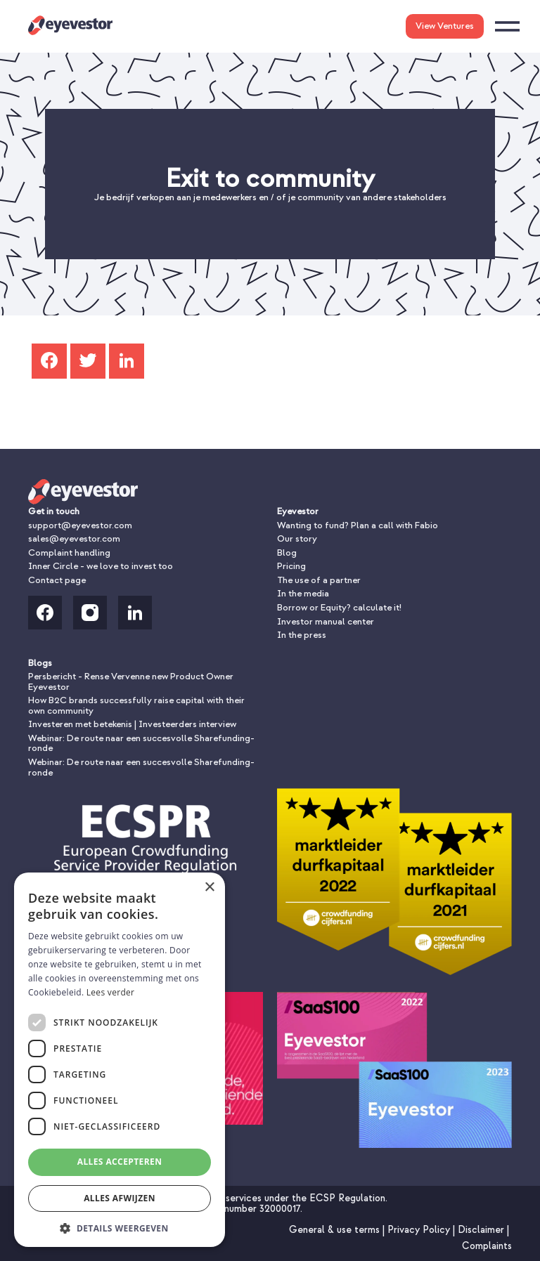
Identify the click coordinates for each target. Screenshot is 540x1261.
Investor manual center (325, 621)
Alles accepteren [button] (119, 1162)
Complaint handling (69, 552)
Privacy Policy (420, 1230)
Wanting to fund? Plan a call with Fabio (357, 525)
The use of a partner (319, 580)
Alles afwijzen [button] (119, 1198)
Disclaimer (482, 1230)
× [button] (209, 887)
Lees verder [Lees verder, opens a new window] (110, 992)
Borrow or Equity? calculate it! (339, 607)
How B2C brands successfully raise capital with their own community (136, 705)
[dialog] (119, 1060)
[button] (119, 1227)
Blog (287, 552)
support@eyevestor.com (80, 525)
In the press (301, 635)
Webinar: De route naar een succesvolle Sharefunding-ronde (141, 743)
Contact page (57, 580)
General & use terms (335, 1230)
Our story (297, 538)
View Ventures (445, 26)
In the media (303, 593)
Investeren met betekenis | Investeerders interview (132, 724)
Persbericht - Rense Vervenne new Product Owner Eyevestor (130, 681)
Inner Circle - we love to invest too (100, 566)
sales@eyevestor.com (74, 538)
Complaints (487, 1246)
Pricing (291, 566)
